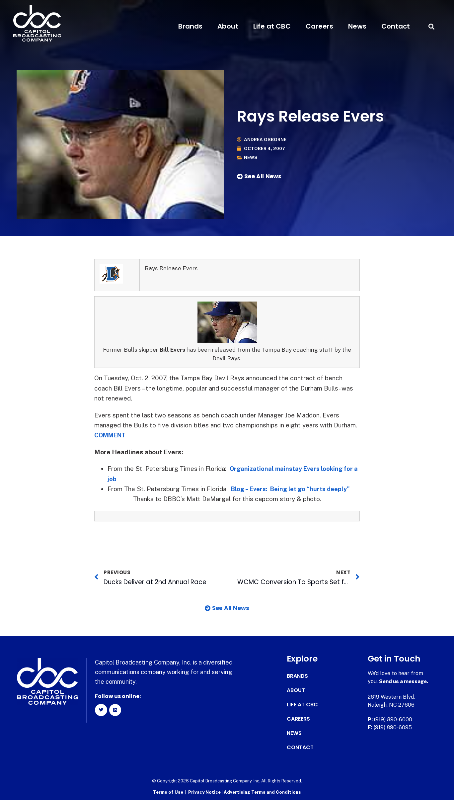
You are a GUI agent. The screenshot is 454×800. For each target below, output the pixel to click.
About (227, 26)
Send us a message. (404, 681)
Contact (395, 26)
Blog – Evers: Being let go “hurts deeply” (294, 488)
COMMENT (111, 435)
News (357, 26)
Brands (190, 26)
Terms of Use (168, 791)
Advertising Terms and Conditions (262, 791)
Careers (319, 26)
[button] (431, 26)
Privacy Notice (205, 791)
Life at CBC (272, 26)
